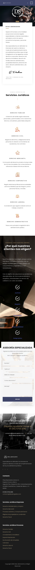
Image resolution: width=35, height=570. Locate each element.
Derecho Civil (7, 532)
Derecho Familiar (8, 529)
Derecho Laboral (8, 545)
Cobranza (6, 543)
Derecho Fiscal (7, 517)
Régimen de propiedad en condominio (14, 514)
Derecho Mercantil (8, 509)
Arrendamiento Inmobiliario (11, 535)
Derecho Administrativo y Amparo (13, 506)
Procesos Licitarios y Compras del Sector (15, 512)
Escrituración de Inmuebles (11, 540)
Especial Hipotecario (9, 537)
